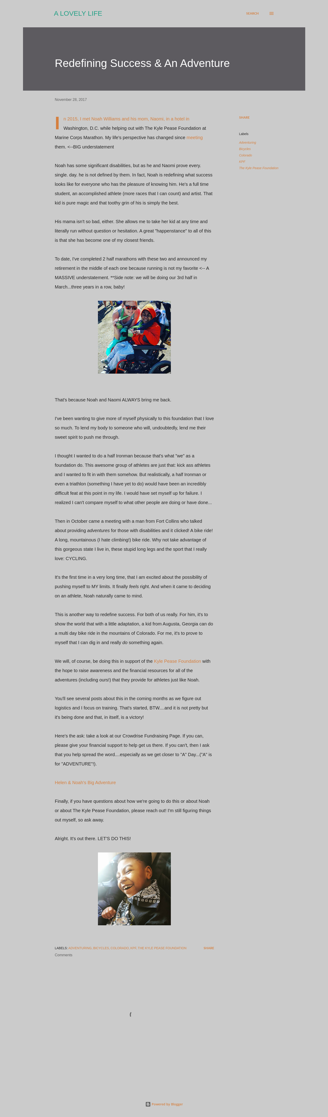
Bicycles (245, 149)
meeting (195, 137)
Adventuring (247, 142)
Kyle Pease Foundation (177, 661)
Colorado (245, 155)
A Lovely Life (78, 13)
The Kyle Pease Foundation (259, 168)
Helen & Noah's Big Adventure (85, 782)
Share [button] (244, 117)
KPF (242, 161)
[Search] (252, 13)
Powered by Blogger (164, 1104)
